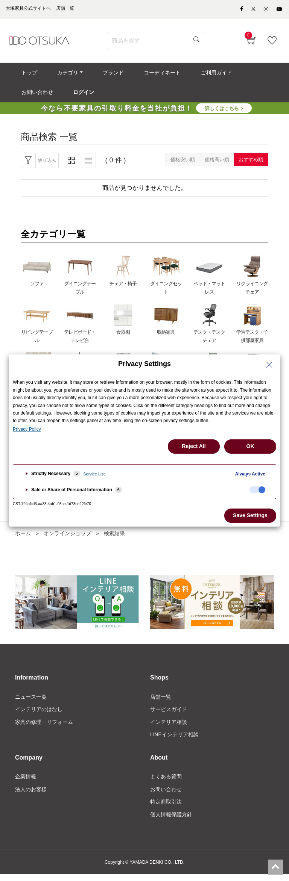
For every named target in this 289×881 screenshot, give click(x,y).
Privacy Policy (27, 429)
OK (250, 446)
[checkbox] (257, 489)
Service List (94, 474)
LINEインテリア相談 (174, 740)
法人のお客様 (31, 796)
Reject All (193, 446)
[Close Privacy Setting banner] (269, 365)
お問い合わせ (166, 796)
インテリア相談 (168, 728)
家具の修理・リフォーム (44, 728)
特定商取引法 (166, 808)
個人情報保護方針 (171, 821)
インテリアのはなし (38, 715)
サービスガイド (168, 715)
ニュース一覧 (31, 702)
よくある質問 (166, 783)
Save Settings (250, 515)
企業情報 (25, 783)
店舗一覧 (160, 702)
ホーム (23, 539)
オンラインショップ (67, 539)
